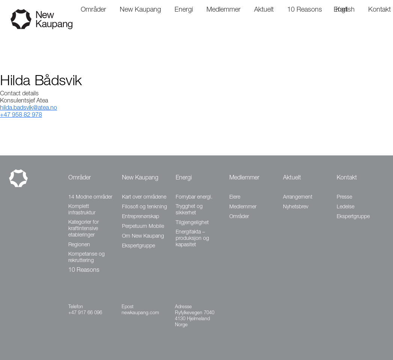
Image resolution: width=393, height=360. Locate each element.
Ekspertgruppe (138, 246)
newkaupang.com (140, 313)
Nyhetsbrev (295, 207)
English (344, 10)
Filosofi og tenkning (144, 207)
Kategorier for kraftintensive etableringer (83, 229)
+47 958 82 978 (21, 116)
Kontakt (347, 178)
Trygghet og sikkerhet (189, 210)
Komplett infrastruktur (81, 210)
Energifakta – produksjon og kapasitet (192, 239)
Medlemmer (244, 178)
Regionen (79, 245)
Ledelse (345, 207)
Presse (344, 197)
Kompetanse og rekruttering (86, 258)
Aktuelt (292, 178)
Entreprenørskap (140, 217)
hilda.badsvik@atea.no (28, 108)
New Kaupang (140, 178)
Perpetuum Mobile (143, 226)
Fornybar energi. (194, 197)
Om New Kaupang (143, 236)
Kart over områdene (144, 197)
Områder (79, 178)
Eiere (234, 197)
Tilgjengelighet (192, 223)
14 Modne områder (90, 197)
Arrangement (297, 197)
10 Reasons (83, 271)
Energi (184, 178)
